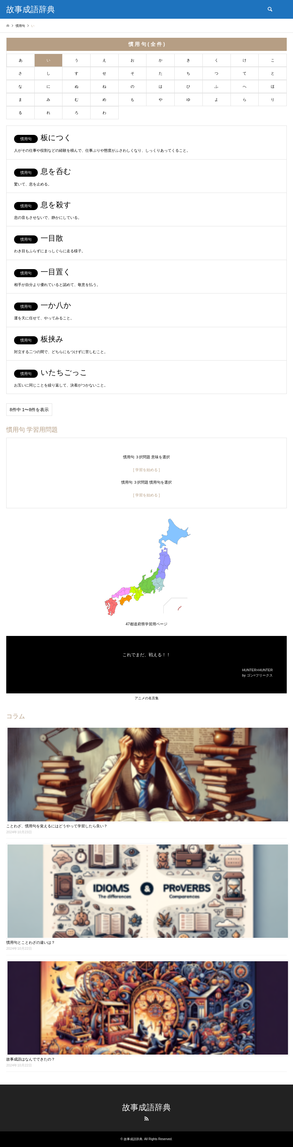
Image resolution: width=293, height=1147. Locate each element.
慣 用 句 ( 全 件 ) (146, 44)
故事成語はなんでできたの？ (30, 1059)
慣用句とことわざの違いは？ (30, 942)
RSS (146, 1118)
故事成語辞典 (146, 1107)
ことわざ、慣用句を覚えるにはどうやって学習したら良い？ (56, 826)
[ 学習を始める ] (146, 470)
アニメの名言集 (147, 698)
